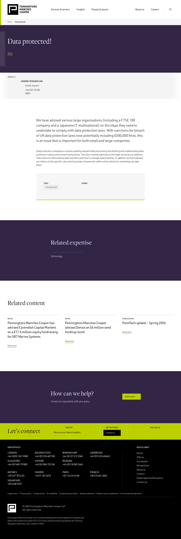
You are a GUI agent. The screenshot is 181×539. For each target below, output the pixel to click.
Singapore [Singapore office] (14, 480)
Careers (156, 9)
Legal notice (13, 493)
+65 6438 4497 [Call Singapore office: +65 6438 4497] (15, 483)
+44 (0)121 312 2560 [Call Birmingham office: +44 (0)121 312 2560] (72, 456)
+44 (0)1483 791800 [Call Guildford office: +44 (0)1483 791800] (17, 464)
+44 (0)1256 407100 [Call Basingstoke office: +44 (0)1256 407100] (45, 456)
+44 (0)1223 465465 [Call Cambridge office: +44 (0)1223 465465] (100, 456)
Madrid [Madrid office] (39, 472)
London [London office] (12, 452)
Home (10, 22)
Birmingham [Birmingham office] (69, 452)
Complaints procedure (68, 493)
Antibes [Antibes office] (12, 472)
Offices (140, 457)
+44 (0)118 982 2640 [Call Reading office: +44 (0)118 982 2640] (72, 464)
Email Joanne (32, 85)
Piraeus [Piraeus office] (94, 472)
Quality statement (87, 493)
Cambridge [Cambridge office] (96, 452)
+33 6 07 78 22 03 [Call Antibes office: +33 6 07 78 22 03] (16, 475)
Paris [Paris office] (65, 472)
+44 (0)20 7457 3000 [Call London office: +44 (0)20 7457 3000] (18, 456)
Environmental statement (131, 493)
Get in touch (132, 396)
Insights (82, 9)
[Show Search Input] (170, 9)
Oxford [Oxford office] (39, 460)
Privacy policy (26, 493)
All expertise (143, 465)
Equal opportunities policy (150, 477)
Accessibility (52, 493)
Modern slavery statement (108, 493)
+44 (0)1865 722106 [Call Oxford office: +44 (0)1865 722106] (45, 464)
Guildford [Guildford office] (14, 460)
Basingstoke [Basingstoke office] (43, 452)
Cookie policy (39, 493)
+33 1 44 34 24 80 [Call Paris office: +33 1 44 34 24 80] (70, 475)
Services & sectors (62, 9)
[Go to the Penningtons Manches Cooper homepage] (22, 9)
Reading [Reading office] (67, 460)
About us (141, 9)
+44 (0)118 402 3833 (32, 91)
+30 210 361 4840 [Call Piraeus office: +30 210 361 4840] (98, 475)
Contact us (112, 432)
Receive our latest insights (69, 432)
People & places (101, 9)
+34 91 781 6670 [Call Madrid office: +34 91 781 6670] (43, 475)
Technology (51, 187)
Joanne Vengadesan (32, 81)
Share (12, 53)
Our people (142, 461)
